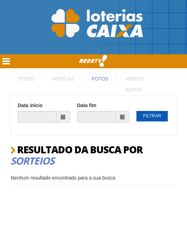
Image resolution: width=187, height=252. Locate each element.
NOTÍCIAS (63, 79)
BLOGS (133, 89)
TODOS (26, 79)
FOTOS (100, 79)
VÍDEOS (134, 79)
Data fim (86, 105)
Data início (30, 105)
